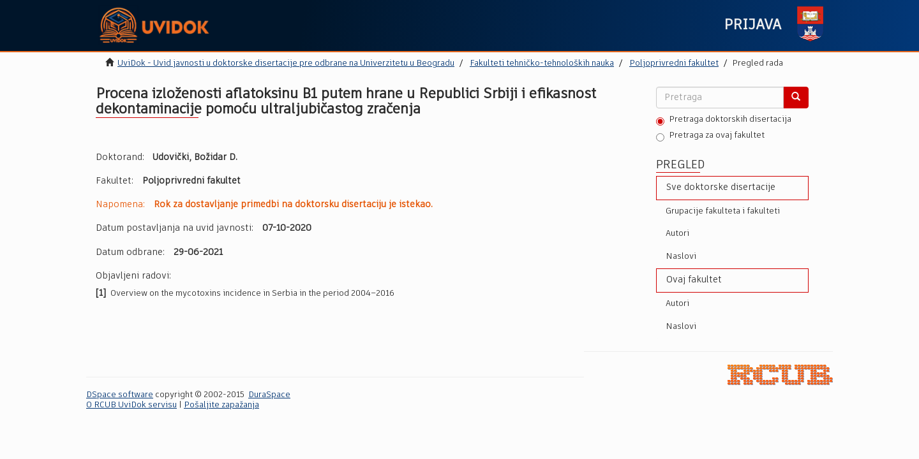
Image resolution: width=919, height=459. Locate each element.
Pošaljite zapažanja (221, 405)
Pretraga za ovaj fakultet (710, 136)
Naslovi (681, 256)
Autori (677, 233)
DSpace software (119, 395)
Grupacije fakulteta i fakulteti (723, 211)
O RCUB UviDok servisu (131, 405)
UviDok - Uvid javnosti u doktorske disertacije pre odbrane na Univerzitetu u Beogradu (285, 63)
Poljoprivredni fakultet (674, 63)
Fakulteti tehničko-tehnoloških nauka (542, 63)
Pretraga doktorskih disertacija (723, 120)
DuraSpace (269, 395)
